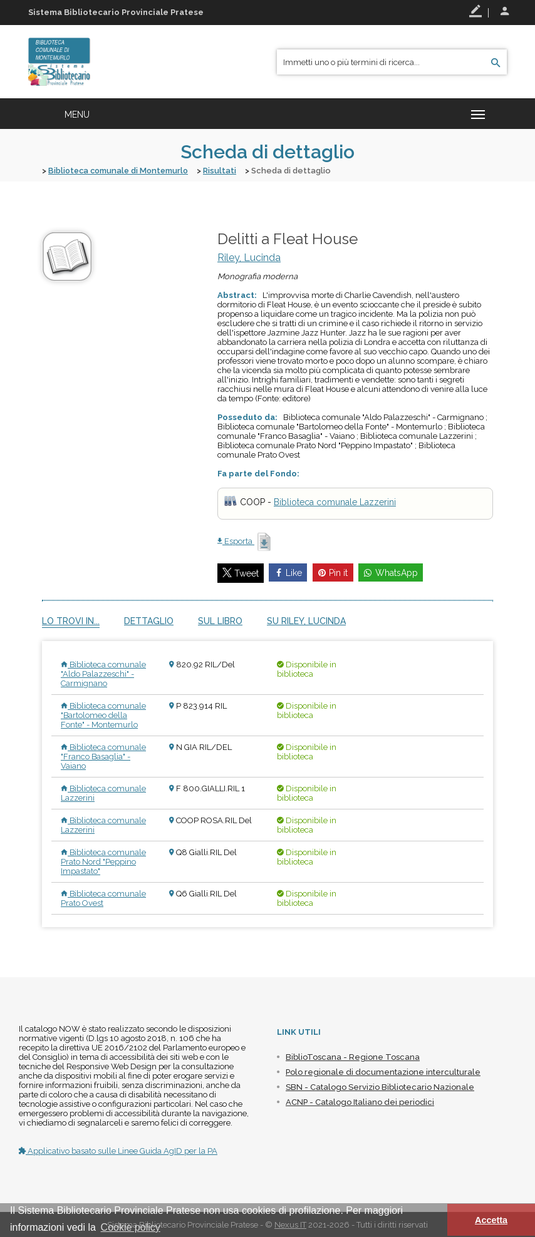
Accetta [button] (491, 1220)
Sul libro (220, 620)
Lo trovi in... (71, 620)
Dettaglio (149, 620)
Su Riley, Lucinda (306, 620)
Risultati (225, 170)
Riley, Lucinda (249, 257)
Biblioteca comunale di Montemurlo (121, 170)
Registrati (475, 11)
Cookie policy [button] (130, 1227)
